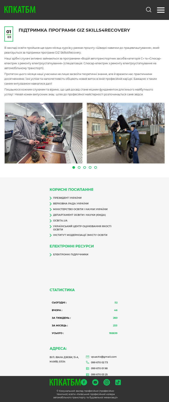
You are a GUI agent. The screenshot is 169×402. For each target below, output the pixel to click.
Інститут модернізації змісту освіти (78, 235)
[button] (73, 167)
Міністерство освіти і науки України (79, 209)
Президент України (66, 198)
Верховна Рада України (69, 203)
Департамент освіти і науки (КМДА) (78, 215)
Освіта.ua (58, 221)
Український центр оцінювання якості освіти (81, 228)
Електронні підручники (69, 254)
